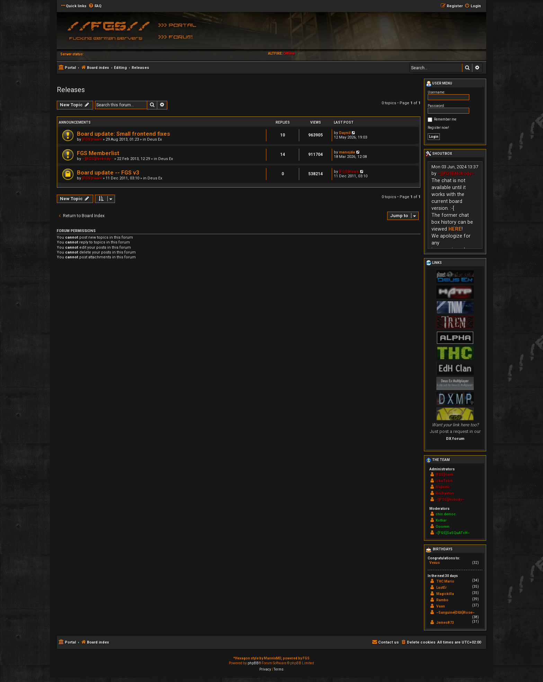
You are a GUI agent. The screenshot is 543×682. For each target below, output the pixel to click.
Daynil (344, 133)
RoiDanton (445, 493)
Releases (71, 90)
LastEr (441, 588)
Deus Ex (154, 139)
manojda (347, 152)
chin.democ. (446, 514)
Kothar (441, 520)
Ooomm (442, 527)
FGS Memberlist (98, 153)
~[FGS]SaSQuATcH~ (453, 533)
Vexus (434, 563)
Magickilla (445, 594)
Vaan (440, 606)
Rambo (442, 600)
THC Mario (445, 581)
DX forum (455, 438)
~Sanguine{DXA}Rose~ (455, 612)
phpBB (253, 663)
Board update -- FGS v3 (108, 172)
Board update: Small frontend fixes (123, 134)
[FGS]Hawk (92, 139)
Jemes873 (445, 623)
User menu (439, 84)
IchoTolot (444, 481)
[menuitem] (94, 6)
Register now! (438, 128)
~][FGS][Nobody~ (97, 159)
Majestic (443, 487)
